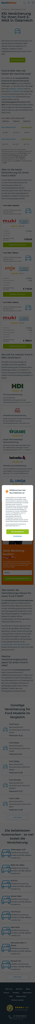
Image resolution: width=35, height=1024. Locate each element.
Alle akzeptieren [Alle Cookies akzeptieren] (17, 532)
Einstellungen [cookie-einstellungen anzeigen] (17, 536)
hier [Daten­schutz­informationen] (19, 525)
